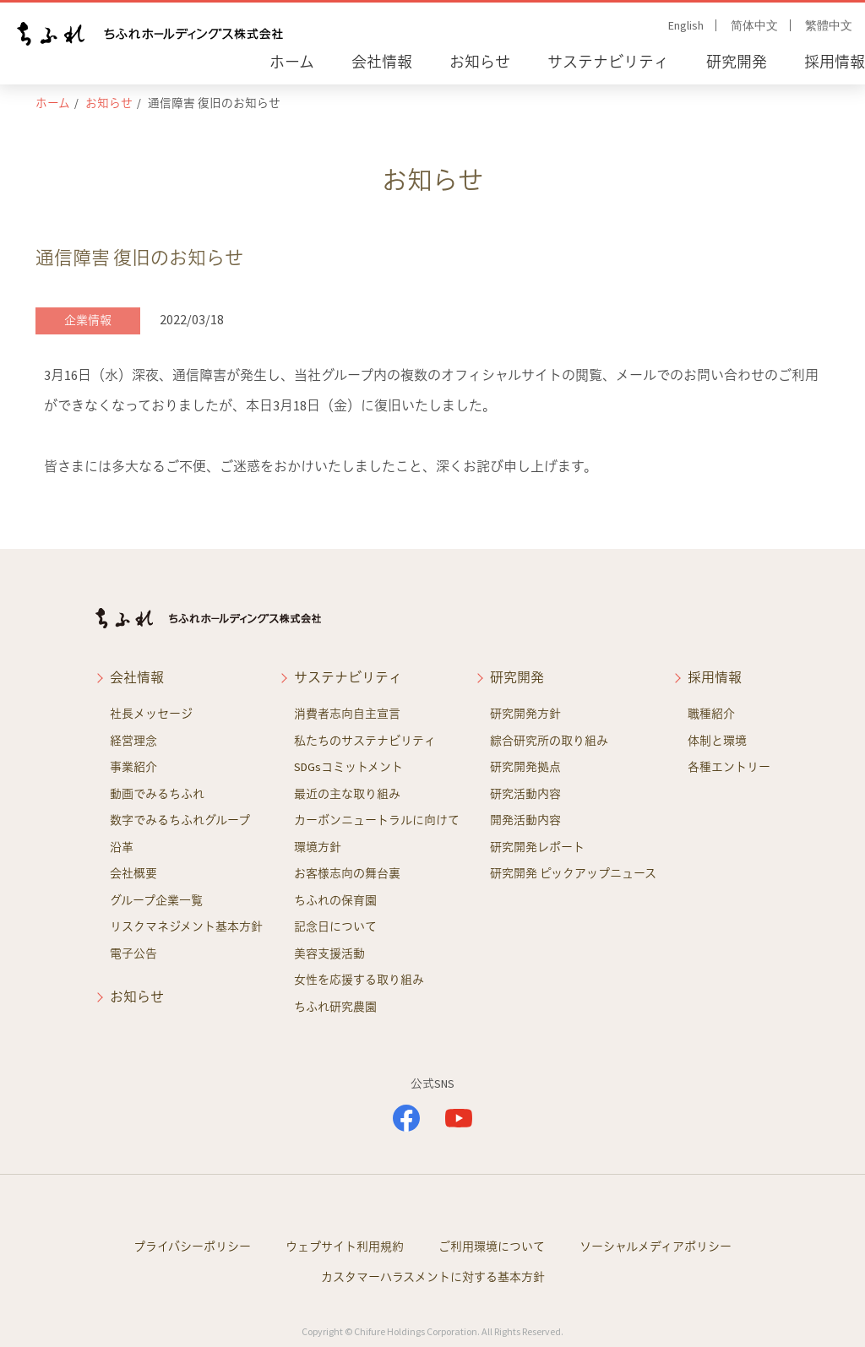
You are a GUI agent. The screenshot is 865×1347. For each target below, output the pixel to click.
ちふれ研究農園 (335, 1006)
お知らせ (479, 62)
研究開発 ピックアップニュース (573, 873)
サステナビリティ (608, 62)
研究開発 (736, 62)
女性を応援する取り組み (359, 979)
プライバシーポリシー (192, 1246)
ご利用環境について (491, 1246)
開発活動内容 (525, 820)
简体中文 (754, 25)
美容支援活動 (329, 953)
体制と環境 (717, 740)
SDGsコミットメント (348, 766)
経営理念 (133, 740)
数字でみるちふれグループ (180, 820)
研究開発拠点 (525, 766)
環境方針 (317, 847)
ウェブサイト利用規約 (345, 1246)
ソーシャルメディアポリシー (655, 1246)
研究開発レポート (537, 847)
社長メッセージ (151, 713)
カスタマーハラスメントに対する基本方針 (433, 1277)
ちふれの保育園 (335, 900)
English (686, 25)
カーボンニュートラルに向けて (377, 820)
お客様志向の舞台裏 (347, 873)
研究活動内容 (525, 793)
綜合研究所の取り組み (549, 740)
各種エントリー (729, 766)
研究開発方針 (525, 713)
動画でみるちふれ (157, 793)
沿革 (121, 847)
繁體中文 (828, 25)
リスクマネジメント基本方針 (186, 926)
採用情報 (834, 62)
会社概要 (133, 873)
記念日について (335, 926)
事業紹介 (133, 766)
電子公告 (133, 953)
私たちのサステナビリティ (365, 740)
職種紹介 (711, 713)
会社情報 (381, 62)
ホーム (291, 62)
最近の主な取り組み (347, 793)
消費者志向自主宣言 (347, 713)
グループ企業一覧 (156, 900)
